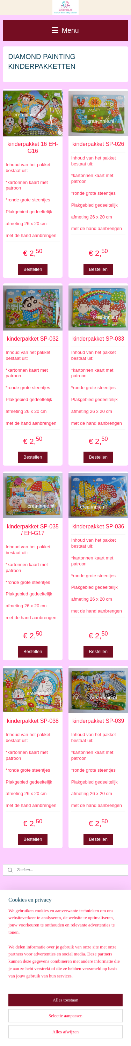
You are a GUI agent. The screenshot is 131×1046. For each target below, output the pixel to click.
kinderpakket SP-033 (98, 339)
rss (68, 1021)
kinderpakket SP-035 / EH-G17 (33, 530)
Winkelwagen (27, 933)
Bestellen (32, 269)
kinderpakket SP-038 (33, 721)
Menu (65, 30)
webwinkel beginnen (91, 1021)
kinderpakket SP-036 (98, 526)
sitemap (56, 1021)
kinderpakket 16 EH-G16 (32, 147)
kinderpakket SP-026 (98, 144)
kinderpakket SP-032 (33, 339)
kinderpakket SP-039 (98, 721)
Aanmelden (25, 992)
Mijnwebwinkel (68, 1033)
